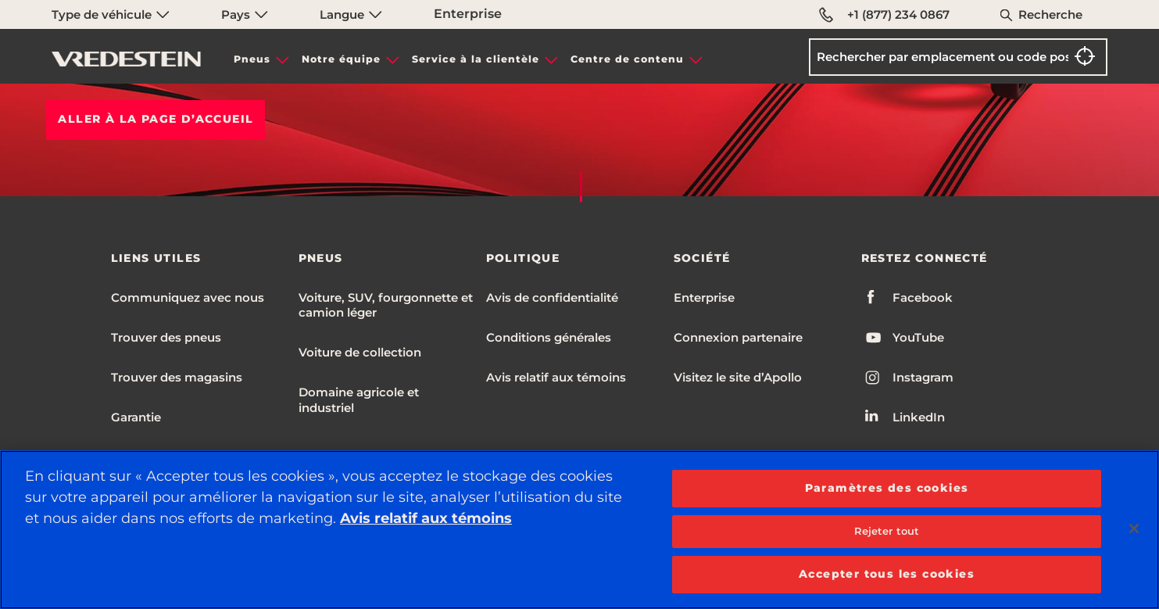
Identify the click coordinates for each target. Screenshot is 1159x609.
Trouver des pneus (166, 337)
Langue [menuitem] (351, 14)
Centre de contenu (627, 59)
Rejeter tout (887, 531)
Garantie (136, 417)
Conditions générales (548, 337)
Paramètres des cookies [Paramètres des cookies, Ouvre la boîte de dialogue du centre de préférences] (887, 488)
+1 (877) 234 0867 (884, 15)
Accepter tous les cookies (887, 574)
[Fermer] (1134, 528)
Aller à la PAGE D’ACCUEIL (155, 119)
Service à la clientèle (475, 59)
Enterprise (468, 13)
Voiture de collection (360, 352)
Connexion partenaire (738, 337)
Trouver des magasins (176, 377)
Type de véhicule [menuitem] (111, 14)
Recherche (1050, 14)
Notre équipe (341, 59)
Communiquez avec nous (187, 297)
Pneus (252, 59)
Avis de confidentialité (552, 297)
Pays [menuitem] (244, 14)
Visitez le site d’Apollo (738, 377)
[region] (579, 529)
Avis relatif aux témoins (556, 377)
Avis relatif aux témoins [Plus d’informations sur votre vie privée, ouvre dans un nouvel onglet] (426, 518)
